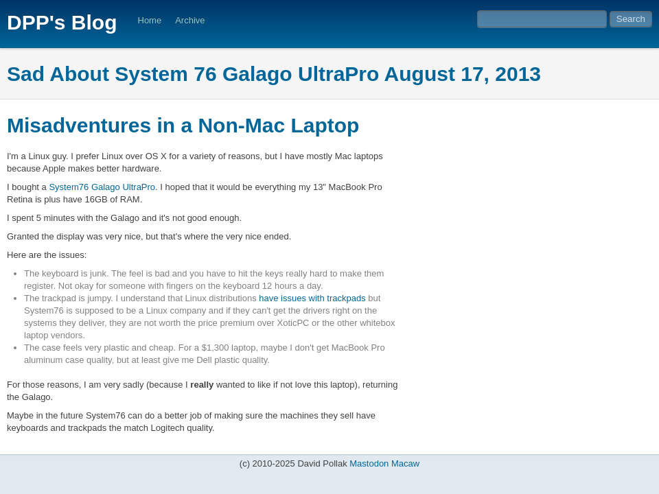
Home (150, 20)
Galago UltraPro (123, 187)
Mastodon (369, 463)
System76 (69, 187)
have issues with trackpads (312, 298)
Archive (190, 20)
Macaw (405, 463)
